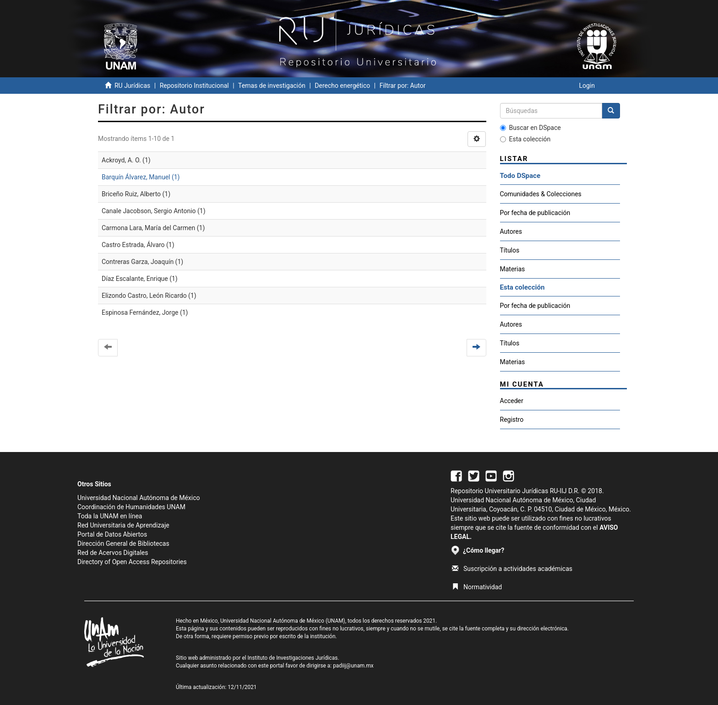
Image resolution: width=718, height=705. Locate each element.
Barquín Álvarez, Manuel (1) (141, 177)
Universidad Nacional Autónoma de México (138, 497)
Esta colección (525, 139)
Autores (511, 231)
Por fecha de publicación (535, 212)
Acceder (511, 400)
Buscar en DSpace (530, 127)
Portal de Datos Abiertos (112, 534)
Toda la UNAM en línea (109, 516)
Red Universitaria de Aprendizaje (123, 525)
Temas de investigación (271, 85)
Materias (512, 269)
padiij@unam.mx (353, 665)
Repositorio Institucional (194, 85)
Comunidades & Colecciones (541, 194)
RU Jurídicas (132, 85)
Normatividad (477, 587)
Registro (512, 419)
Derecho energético (342, 85)
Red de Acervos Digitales (112, 552)
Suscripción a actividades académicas (512, 568)
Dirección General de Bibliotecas (123, 543)
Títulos (510, 250)
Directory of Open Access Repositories (132, 561)
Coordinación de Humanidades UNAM (131, 507)
